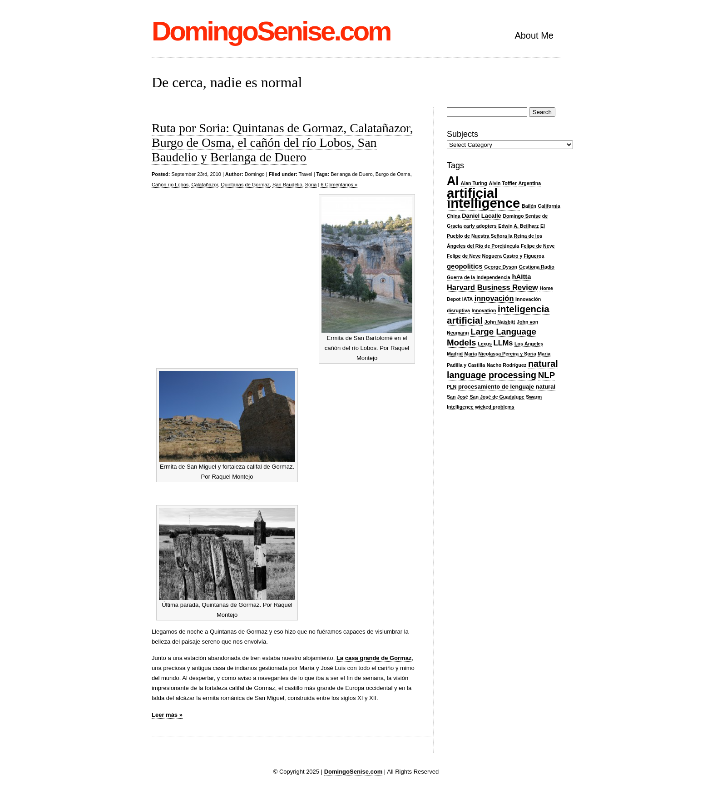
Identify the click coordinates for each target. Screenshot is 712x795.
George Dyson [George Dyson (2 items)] (500, 267)
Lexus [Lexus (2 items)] (485, 343)
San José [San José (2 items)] (457, 397)
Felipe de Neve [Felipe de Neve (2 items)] (538, 246)
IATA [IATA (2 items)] (467, 299)
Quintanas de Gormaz (245, 184)
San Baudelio (287, 184)
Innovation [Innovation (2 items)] (484, 310)
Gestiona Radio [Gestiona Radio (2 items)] (536, 267)
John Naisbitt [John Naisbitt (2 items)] (500, 322)
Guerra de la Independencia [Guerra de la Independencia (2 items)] (478, 277)
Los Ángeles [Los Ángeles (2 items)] (528, 343)
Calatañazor (204, 184)
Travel (305, 174)
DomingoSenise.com (271, 31)
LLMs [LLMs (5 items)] (503, 343)
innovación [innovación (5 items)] (494, 298)
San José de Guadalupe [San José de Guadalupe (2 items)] (497, 397)
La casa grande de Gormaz (373, 658)
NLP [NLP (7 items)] (546, 375)
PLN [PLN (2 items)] (451, 387)
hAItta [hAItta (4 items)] (521, 276)
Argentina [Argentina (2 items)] (530, 183)
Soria (311, 184)
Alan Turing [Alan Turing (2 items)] (473, 183)
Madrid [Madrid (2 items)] (455, 353)
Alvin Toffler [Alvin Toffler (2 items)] (503, 183)
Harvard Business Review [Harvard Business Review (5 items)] (492, 287)
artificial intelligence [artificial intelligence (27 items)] (483, 197)
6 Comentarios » (339, 184)
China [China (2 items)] (453, 216)
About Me (534, 35)
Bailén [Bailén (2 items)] (529, 206)
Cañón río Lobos (170, 184)
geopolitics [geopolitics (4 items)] (465, 266)
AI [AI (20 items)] (453, 181)
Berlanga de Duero (351, 174)
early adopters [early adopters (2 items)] (480, 226)
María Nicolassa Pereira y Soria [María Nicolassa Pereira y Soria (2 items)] (500, 353)
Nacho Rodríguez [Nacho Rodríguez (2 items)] (507, 365)
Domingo (255, 174)
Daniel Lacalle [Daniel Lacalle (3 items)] (481, 215)
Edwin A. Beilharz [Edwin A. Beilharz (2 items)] (518, 226)
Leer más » (167, 714)
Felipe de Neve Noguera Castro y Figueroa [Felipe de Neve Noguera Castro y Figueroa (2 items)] (495, 256)
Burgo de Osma (393, 174)
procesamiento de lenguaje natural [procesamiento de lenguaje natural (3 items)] (506, 386)
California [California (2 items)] (549, 206)
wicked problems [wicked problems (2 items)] (494, 407)
